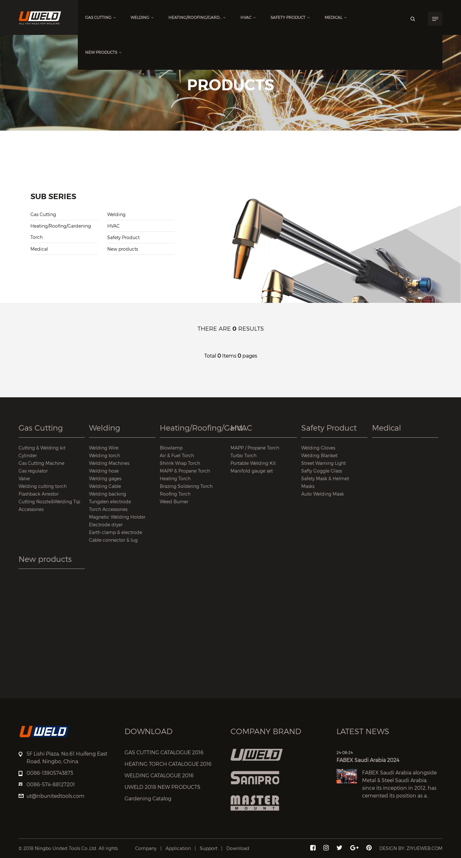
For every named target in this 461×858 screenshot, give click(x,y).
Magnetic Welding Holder (117, 517)
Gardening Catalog (148, 799)
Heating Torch (175, 478)
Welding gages (105, 478)
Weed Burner (174, 501)
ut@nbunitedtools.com (56, 796)
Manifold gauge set (251, 471)
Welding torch (104, 455)
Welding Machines (109, 463)
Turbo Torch (243, 455)
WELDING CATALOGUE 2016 (159, 776)
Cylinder (28, 455)
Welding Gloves (318, 447)
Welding (142, 17)
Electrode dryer (106, 524)
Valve (24, 478)
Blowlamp (171, 447)
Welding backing (107, 494)
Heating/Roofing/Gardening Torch (60, 231)
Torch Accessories (108, 509)
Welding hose (104, 471)
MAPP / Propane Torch (254, 447)
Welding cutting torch (43, 486)
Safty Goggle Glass (321, 471)
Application (178, 848)
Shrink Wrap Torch (180, 463)
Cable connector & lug (113, 540)
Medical (336, 17)
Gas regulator (33, 471)
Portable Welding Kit (253, 463)
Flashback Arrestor (39, 494)
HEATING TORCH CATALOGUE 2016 (168, 764)
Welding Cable (105, 486)
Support (208, 848)
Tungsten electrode (110, 501)
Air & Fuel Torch (177, 455)
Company (146, 848)
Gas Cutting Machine (41, 463)
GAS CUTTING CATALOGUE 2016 (164, 752)
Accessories (31, 509)
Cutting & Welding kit (42, 447)
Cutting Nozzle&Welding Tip (49, 501)
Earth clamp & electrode (115, 532)
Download (237, 848)
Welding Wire (103, 447)
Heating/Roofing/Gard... (197, 17)
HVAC (248, 17)
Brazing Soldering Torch (186, 486)
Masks (307, 486)
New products (103, 52)
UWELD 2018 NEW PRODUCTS (162, 787)
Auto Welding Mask (322, 494)
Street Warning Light (323, 463)
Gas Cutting (100, 17)
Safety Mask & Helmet (325, 478)
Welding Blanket (319, 455)
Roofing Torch (175, 494)
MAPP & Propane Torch (185, 471)
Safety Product (290, 17)
